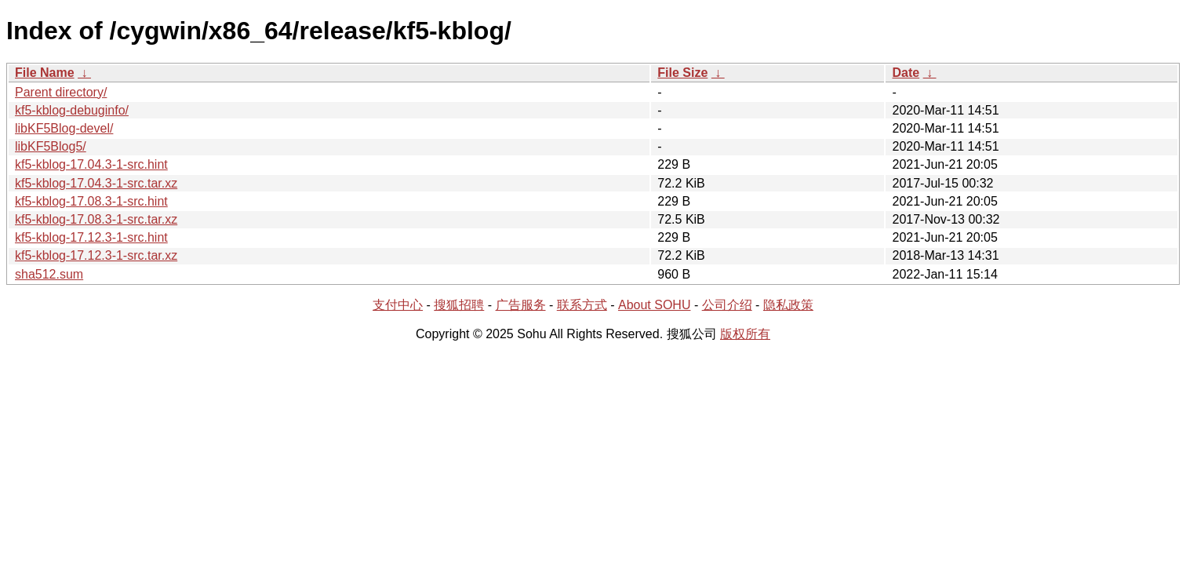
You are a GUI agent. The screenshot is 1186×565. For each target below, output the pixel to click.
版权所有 (745, 334)
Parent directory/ (61, 92)
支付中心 (398, 305)
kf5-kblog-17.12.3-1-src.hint (91, 237)
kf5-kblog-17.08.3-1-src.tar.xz (96, 219)
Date (905, 72)
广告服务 (521, 305)
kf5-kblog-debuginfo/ (72, 110)
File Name (45, 72)
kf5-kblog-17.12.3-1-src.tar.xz (96, 255)
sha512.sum (49, 274)
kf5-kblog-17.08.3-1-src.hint (91, 201)
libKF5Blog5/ (50, 146)
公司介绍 (727, 305)
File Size (682, 72)
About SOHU (654, 305)
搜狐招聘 (459, 305)
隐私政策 (788, 305)
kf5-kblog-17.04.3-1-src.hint (91, 164)
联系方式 (582, 305)
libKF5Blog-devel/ (64, 128)
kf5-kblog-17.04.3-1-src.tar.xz (96, 183)
